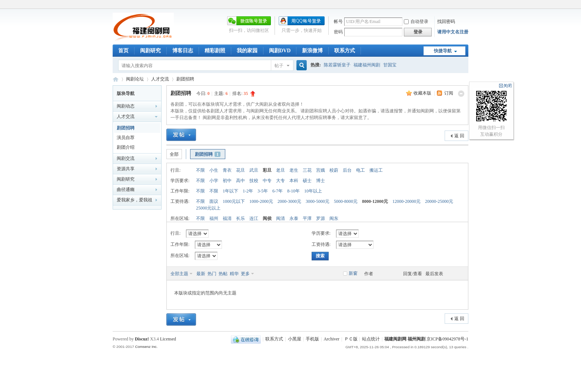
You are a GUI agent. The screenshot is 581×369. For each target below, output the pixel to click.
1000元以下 (234, 201)
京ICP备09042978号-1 (447, 339)
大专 (280, 180)
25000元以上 (208, 208)
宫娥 (320, 170)
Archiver (331, 339)
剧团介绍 (126, 147)
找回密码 (446, 21)
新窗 (353, 273)
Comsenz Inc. (146, 347)
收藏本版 (423, 93)
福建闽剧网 (116, 79)
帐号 (338, 21)
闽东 (333, 218)
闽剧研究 (150, 50)
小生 (213, 170)
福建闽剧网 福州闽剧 (404, 339)
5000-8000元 (346, 201)
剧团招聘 (185, 79)
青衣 (227, 170)
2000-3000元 (289, 201)
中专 (267, 180)
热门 (212, 273)
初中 (227, 180)
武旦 (253, 170)
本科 (293, 180)
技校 (253, 180)
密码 (338, 31)
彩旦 (267, 170)
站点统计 (371, 339)
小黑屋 (294, 339)
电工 (360, 170)
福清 (227, 218)
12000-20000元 (406, 201)
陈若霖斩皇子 (337, 64)
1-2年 (248, 191)
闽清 (280, 218)
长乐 (240, 218)
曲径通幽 (126, 189)
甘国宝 (389, 64)
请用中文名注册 (452, 31)
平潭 (307, 218)
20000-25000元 (439, 201)
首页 (123, 50)
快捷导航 (443, 50)
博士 (320, 180)
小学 (213, 180)
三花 (307, 170)
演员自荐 (126, 137)
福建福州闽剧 (366, 64)
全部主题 (179, 273)
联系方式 (344, 50)
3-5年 (263, 191)
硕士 (307, 180)
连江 (253, 218)
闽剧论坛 (135, 79)
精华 (234, 273)
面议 (213, 201)
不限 (200, 170)
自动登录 (416, 21)
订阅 (448, 93)
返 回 (459, 135)
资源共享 (126, 168)
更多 (245, 273)
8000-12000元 (375, 201)
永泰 (293, 218)
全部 (174, 154)
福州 (213, 218)
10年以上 (313, 191)
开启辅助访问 (466, 5)
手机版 (312, 339)
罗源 (320, 218)
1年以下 (230, 191)
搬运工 (376, 170)
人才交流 (160, 79)
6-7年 (277, 191)
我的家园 (247, 50)
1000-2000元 (261, 201)
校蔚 (333, 170)
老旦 (280, 170)
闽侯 (267, 218)
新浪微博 (312, 50)
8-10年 (293, 191)
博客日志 (182, 50)
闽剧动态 (126, 106)
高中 (240, 180)
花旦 (240, 170)
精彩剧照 (215, 50)
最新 (200, 273)
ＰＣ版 (351, 339)
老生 (293, 170)
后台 (347, 170)
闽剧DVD (279, 50)
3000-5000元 (317, 201)
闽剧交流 (126, 158)
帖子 (279, 65)
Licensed (168, 339)
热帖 (223, 273)
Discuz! (142, 339)
